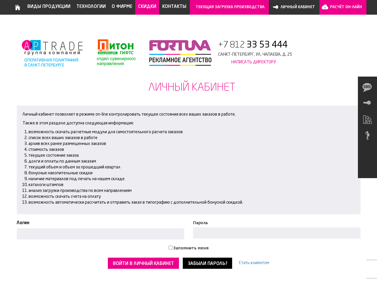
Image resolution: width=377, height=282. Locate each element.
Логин (23, 223)
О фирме (122, 7)
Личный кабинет (298, 7)
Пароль (200, 223)
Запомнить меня (191, 248)
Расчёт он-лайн (346, 7)
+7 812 (253, 45)
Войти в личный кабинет (143, 264)
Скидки (147, 7)
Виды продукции (49, 7)
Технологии (91, 7)
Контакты (174, 7)
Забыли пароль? (207, 264)
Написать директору (253, 62)
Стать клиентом (254, 263)
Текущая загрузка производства (230, 7)
